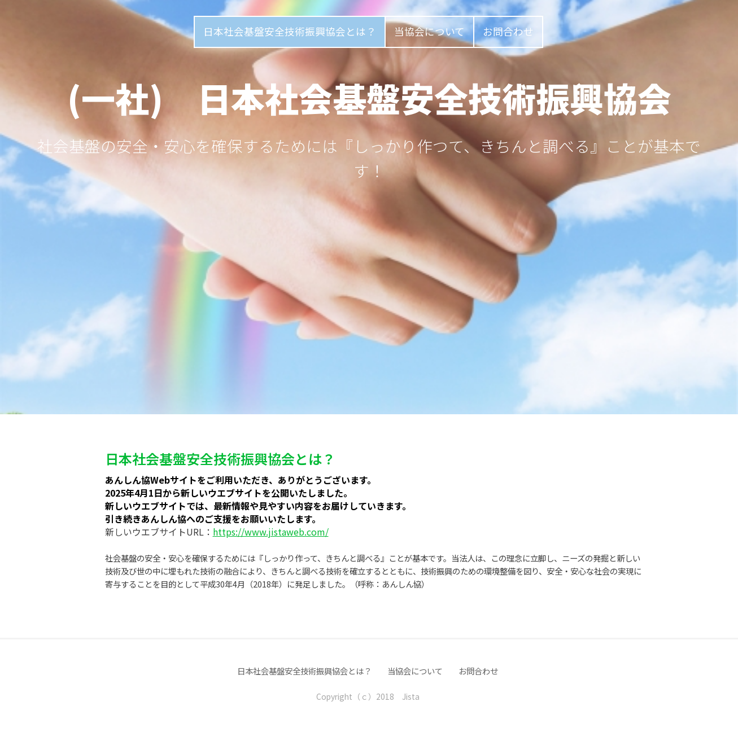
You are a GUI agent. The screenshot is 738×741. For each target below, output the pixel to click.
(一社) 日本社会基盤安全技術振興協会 (369, 97)
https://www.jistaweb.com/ (271, 531)
